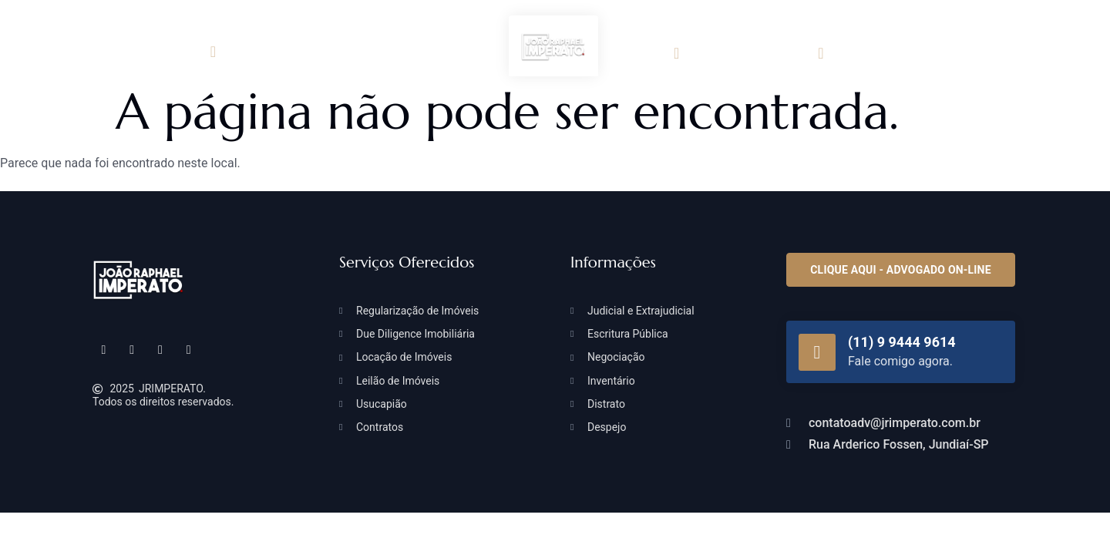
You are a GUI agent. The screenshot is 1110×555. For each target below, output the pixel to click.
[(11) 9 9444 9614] (817, 352)
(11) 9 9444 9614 (902, 342)
